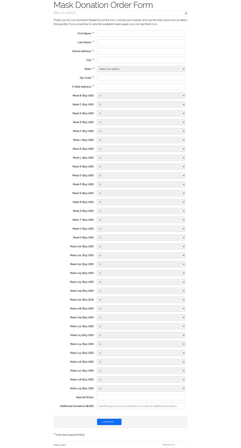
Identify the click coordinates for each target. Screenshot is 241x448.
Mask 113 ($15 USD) (82, 335)
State (89, 68)
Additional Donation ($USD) (77, 406)
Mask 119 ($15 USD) (82, 388)
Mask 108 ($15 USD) (82, 308)
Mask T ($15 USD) (83, 219)
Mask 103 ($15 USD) (82, 273)
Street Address (83, 51)
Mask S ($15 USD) (83, 210)
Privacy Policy (60, 444)
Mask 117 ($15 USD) (82, 370)
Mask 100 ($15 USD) (82, 246)
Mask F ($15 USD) (83, 131)
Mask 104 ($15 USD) (82, 281)
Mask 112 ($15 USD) (82, 326)
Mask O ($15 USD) (83, 175)
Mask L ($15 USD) (83, 157)
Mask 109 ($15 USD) (82, 317)
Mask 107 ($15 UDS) (82, 299)
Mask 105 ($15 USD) (82, 290)
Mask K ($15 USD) (83, 148)
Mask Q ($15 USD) (83, 193)
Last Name (86, 42)
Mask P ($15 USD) (83, 184)
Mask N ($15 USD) (83, 166)
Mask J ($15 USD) (83, 139)
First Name (86, 33)
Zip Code (87, 77)
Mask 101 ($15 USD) (82, 255)
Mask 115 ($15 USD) (82, 352)
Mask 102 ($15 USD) (82, 264)
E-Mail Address (83, 86)
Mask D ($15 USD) (83, 113)
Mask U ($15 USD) (83, 228)
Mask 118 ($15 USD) (82, 379)
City (90, 60)
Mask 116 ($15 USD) (82, 361)
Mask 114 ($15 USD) (82, 344)
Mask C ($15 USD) (83, 104)
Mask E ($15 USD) (83, 122)
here (154, 24)
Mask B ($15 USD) (83, 95)
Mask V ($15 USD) (83, 237)
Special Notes (85, 397)
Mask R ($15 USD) (83, 202)
